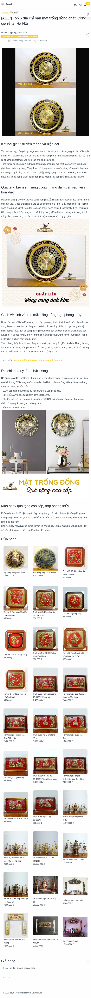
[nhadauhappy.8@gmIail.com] (14, 32)
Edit (42, 993)
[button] (75, 4)
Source (36, 993)
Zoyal (9, 4)
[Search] (80, 4)
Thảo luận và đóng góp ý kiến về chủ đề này (19, 36)
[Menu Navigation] (2, 4)
